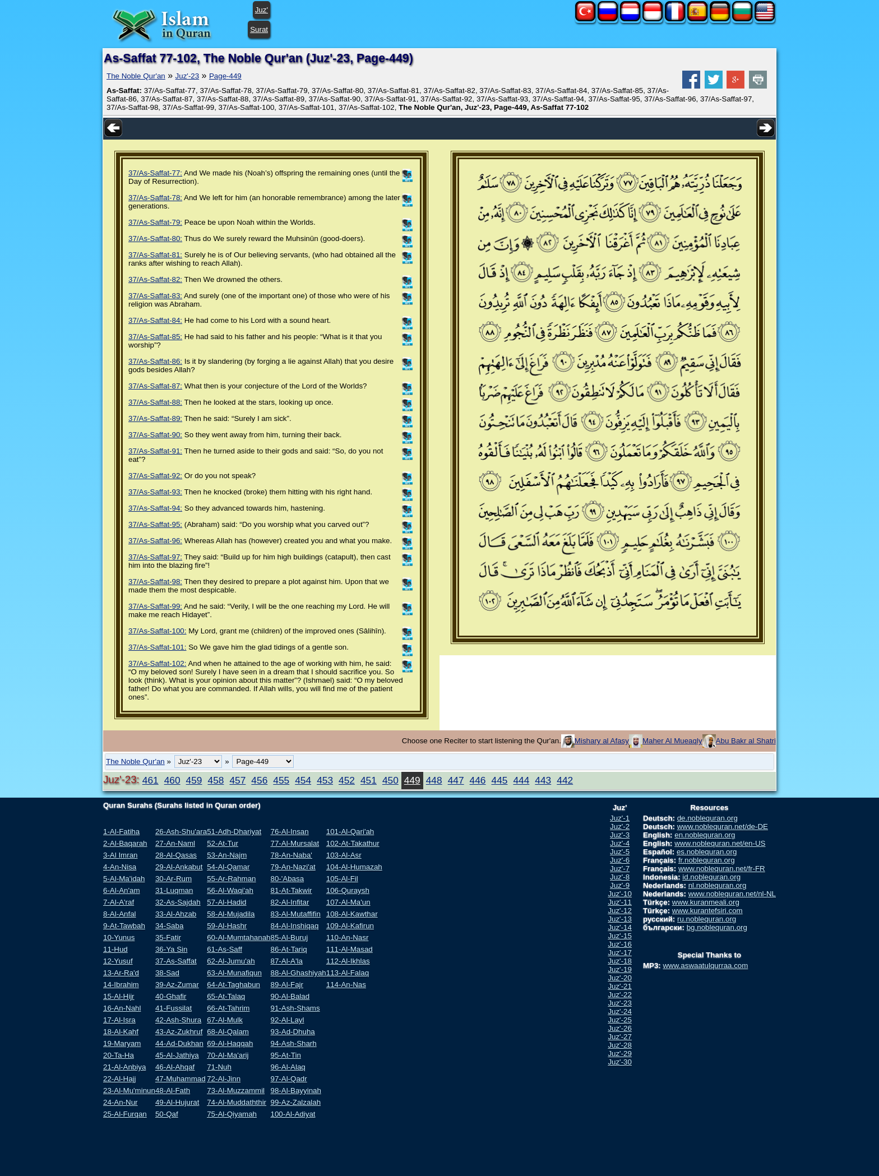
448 (434, 780)
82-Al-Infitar (289, 902)
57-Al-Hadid (226, 902)
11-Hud (115, 949)
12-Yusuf (118, 961)
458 (216, 780)
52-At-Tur (222, 843)
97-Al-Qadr (288, 1079)
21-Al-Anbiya (124, 1067)
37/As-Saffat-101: (157, 647)
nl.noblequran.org (717, 885)
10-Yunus (119, 937)
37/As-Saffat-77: (155, 173)
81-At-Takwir (291, 890)
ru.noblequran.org (706, 919)
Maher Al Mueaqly (672, 741)
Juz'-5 (620, 852)
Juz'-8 (620, 877)
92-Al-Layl (287, 1020)
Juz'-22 (620, 994)
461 (150, 780)
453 (325, 780)
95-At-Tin (285, 1055)
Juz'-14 (620, 927)
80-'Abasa (287, 878)
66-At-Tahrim (228, 1008)
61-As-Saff (224, 949)
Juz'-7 (620, 868)
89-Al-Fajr (286, 984)
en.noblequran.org (704, 835)
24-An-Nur (120, 1102)
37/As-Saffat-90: (155, 434)
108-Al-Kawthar (352, 914)
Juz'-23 (187, 76)
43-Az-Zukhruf (178, 1031)
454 (303, 780)
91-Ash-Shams (295, 1008)
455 (281, 780)
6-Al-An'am (121, 890)
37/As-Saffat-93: (155, 492)
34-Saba (169, 926)
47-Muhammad (180, 1079)
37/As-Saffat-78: (155, 197)
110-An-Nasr (347, 937)
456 (259, 780)
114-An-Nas (346, 984)
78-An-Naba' (291, 855)
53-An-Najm (227, 855)
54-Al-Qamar (228, 867)
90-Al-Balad (289, 996)
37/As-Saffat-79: (155, 222)
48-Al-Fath (172, 1090)
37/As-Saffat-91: (155, 451)
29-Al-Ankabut (178, 867)
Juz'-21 (620, 986)
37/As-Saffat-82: (155, 279)
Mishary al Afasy (602, 741)
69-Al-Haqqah (230, 1043)
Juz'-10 (620, 894)
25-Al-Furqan (125, 1114)
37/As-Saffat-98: (155, 581)
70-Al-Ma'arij (227, 1055)
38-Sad (167, 973)
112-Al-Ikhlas (348, 961)
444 (521, 780)
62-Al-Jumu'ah (231, 961)
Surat (259, 29)
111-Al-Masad (349, 949)
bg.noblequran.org (717, 927)
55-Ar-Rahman (231, 878)
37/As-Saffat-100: (157, 631)
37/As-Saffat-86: (155, 361)
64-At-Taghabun (233, 984)
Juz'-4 (620, 843)
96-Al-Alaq (287, 1067)
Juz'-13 (620, 919)
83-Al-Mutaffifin (295, 914)
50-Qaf (166, 1114)
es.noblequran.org (707, 852)
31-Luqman (174, 890)
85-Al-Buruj (289, 937)
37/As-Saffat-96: (155, 540)
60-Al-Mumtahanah (238, 937)
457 (237, 780)
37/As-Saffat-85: (155, 336)
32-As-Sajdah (178, 902)
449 (412, 780)
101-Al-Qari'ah (350, 831)
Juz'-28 (620, 1045)
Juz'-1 (620, 818)
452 (347, 780)
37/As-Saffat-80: (155, 238)
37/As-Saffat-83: (155, 295)
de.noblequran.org (707, 818)
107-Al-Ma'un (348, 902)
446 (478, 780)
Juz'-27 (620, 1037)
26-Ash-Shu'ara (181, 831)
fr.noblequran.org (706, 860)
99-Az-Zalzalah (295, 1102)
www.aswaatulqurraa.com (705, 965)
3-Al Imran (120, 855)
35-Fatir (168, 937)
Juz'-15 (620, 936)
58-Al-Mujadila (231, 914)
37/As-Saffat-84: (155, 320)
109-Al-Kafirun (350, 926)
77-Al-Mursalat (294, 843)
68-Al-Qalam (228, 1031)
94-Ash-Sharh (293, 1043)
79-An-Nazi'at (292, 867)
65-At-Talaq (226, 996)
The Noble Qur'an (136, 76)
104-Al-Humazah (354, 867)
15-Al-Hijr (119, 996)
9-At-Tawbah (124, 926)
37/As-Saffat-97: (155, 557)
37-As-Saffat (176, 961)
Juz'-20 (620, 978)
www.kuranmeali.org (705, 902)
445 (500, 780)
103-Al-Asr (344, 855)
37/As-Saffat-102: (157, 663)
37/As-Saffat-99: (155, 606)
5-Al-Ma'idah (124, 878)
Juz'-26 (620, 1028)
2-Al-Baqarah (125, 843)
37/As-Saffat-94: (155, 508)
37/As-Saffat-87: (155, 386)
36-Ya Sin (171, 949)
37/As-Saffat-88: (155, 402)
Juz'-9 (620, 885)
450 (390, 780)
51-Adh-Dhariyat (234, 831)
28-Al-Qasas (176, 855)
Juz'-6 (620, 860)
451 (368, 780)
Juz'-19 (620, 969)
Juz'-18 (620, 961)
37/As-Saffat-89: (155, 418)
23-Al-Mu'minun (129, 1090)
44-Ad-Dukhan (179, 1043)
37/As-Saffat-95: (155, 524)
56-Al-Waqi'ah (230, 890)
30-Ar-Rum (173, 878)
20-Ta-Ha (118, 1055)
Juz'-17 (620, 952)
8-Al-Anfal (119, 914)
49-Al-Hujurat (177, 1102)
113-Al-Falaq (347, 973)
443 (543, 780)
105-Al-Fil (342, 878)
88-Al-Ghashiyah (298, 973)
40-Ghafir (171, 996)
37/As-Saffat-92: (155, 475)
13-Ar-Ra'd (121, 973)
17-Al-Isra (119, 1020)
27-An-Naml (175, 843)
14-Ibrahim (121, 984)
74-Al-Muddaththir (236, 1102)
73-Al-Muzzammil (236, 1090)
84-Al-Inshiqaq (294, 926)
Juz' (261, 10)
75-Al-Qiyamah (232, 1114)
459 (194, 780)
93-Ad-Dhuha (292, 1031)
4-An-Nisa (119, 867)
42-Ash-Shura (178, 1020)
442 (565, 780)
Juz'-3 (620, 835)
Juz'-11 (620, 902)
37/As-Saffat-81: (155, 255)
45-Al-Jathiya (177, 1055)
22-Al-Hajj (119, 1079)
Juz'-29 (620, 1053)
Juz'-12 (620, 910)
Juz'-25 (620, 1020)
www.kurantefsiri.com (707, 910)
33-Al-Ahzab (175, 914)
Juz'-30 (620, 1062)
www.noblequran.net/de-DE (722, 826)
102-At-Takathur (353, 843)
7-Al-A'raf (118, 902)
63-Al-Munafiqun (234, 973)
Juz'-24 (620, 1011)
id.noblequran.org (711, 877)
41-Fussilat (173, 1008)
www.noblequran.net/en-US (719, 843)
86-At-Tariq (288, 949)
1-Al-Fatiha (121, 831)
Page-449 (225, 76)
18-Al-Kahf (120, 1031)
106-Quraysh (347, 890)
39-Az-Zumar (177, 984)
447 (456, 780)
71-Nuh (219, 1067)
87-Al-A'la (286, 961)
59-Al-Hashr (227, 926)
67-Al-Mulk (225, 1020)
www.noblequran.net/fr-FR (721, 868)
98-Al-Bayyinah (295, 1090)
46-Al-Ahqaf (175, 1067)
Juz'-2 (620, 826)
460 (172, 780)
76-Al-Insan (289, 831)
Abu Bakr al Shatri (746, 741)
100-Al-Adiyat (292, 1114)
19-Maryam (122, 1043)
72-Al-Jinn (223, 1079)
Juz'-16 (620, 944)
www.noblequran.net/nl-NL (732, 894)
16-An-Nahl (122, 1008)
